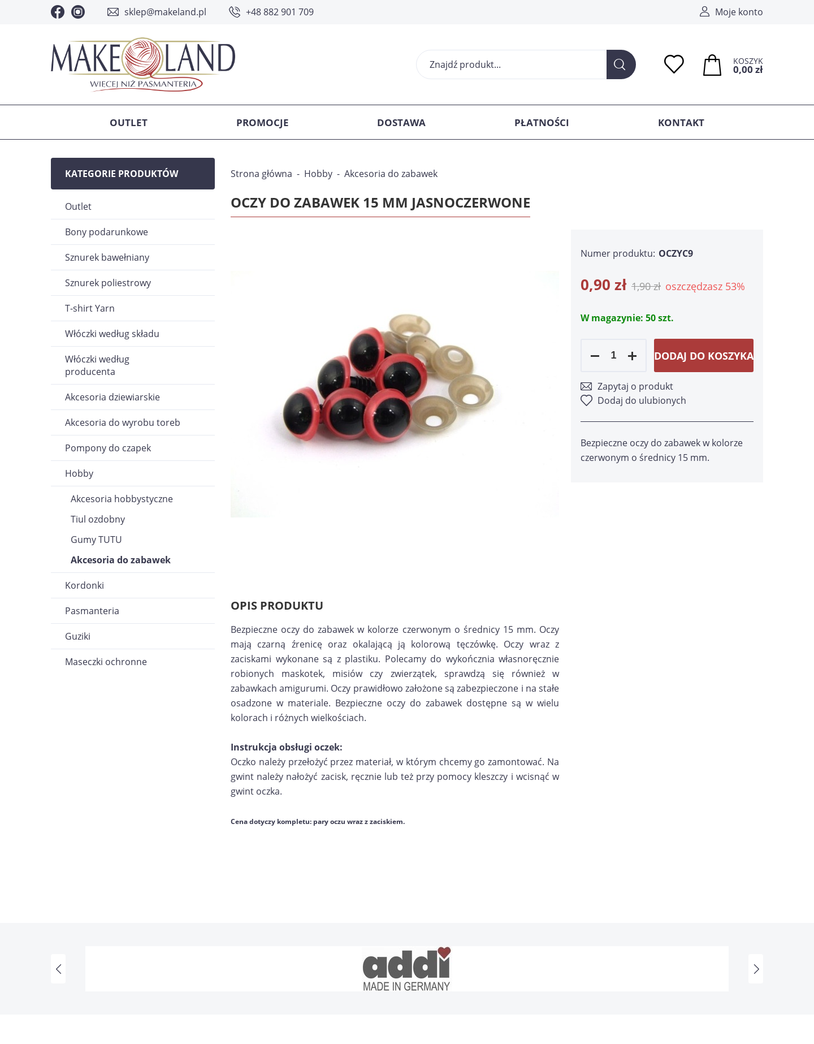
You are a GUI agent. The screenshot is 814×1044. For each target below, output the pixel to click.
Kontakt (681, 122)
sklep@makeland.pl (165, 12)
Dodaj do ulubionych (641, 400)
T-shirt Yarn (90, 308)
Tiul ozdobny (98, 519)
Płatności (541, 122)
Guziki (77, 636)
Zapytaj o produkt (635, 386)
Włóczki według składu (112, 333)
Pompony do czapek (108, 448)
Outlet (129, 122)
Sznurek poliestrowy (108, 283)
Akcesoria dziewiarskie (112, 397)
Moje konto (739, 12)
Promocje (262, 122)
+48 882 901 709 (280, 12)
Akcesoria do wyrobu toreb (122, 422)
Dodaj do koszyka (704, 356)
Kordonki (84, 585)
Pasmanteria (92, 611)
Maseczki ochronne (106, 661)
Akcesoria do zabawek (121, 560)
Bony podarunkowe (106, 232)
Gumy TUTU (96, 539)
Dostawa (401, 122)
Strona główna (261, 173)
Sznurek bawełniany (107, 257)
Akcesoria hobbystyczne (122, 499)
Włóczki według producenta (97, 365)
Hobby (79, 473)
